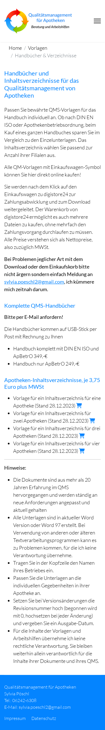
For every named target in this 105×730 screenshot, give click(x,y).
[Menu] (97, 21)
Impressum (15, 718)
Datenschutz (43, 718)
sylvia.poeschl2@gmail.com (34, 282)
